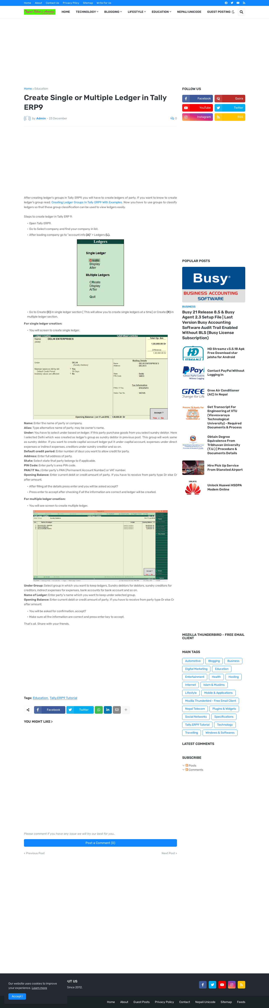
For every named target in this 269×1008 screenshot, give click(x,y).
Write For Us (104, 2)
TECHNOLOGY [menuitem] (86, 12)
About (38, 2)
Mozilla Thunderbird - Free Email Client (210, 701)
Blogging (214, 661)
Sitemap (88, 2)
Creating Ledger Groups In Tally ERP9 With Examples (86, 202)
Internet (190, 685)
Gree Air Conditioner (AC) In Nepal (223, 392)
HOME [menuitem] (66, 12)
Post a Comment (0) (100, 843)
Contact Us (52, 2)
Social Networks (196, 717)
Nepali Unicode (205, 1002)
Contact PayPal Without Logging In (225, 373)
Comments (194, 770)
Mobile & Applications (218, 693)
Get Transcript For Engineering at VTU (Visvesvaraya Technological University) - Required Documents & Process (224, 417)
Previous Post (35, 853)
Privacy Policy (164, 1002)
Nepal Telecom (195, 709)
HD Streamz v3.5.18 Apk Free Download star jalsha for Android (226, 353)
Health (216, 677)
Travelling (191, 732)
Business (233, 661)
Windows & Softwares (220, 732)
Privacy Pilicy (71, 2)
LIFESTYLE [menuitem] (135, 12)
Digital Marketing (196, 669)
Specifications (223, 717)
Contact (184, 1002)
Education (41, 88)
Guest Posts (141, 1002)
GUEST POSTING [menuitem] (219, 12)
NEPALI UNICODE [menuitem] (189, 12)
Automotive (193, 661)
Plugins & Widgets (224, 709)
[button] (233, 12)
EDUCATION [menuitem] (160, 12)
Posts (191, 765)
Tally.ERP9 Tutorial (63, 698)
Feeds (241, 1002)
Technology (225, 724)
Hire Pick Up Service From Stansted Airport (225, 468)
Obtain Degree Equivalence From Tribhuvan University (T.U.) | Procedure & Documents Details (223, 445)
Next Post (168, 853)
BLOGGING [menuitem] (111, 12)
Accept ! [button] (17, 996)
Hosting (233, 677)
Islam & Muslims (214, 685)
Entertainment (194, 677)
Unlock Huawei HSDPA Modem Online (224, 487)
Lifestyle (191, 693)
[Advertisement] (134, 52)
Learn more (39, 988)
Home (27, 2)
